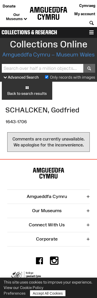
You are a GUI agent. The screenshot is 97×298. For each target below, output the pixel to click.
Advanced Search (21, 77)
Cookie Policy (31, 287)
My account (84, 14)
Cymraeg (87, 5)
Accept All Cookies (48, 293)
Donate (9, 6)
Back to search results (27, 90)
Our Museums (16, 17)
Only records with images (72, 77)
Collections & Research (29, 32)
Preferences (15, 293)
